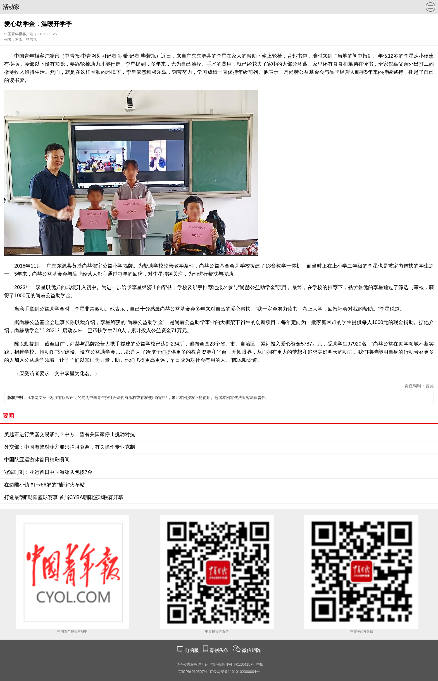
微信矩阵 (251, 650)
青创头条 (220, 650)
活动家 (11, 7)
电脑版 (191, 650)
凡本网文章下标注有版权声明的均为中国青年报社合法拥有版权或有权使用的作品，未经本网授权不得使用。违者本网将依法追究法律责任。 (138, 397)
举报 (259, 664)
